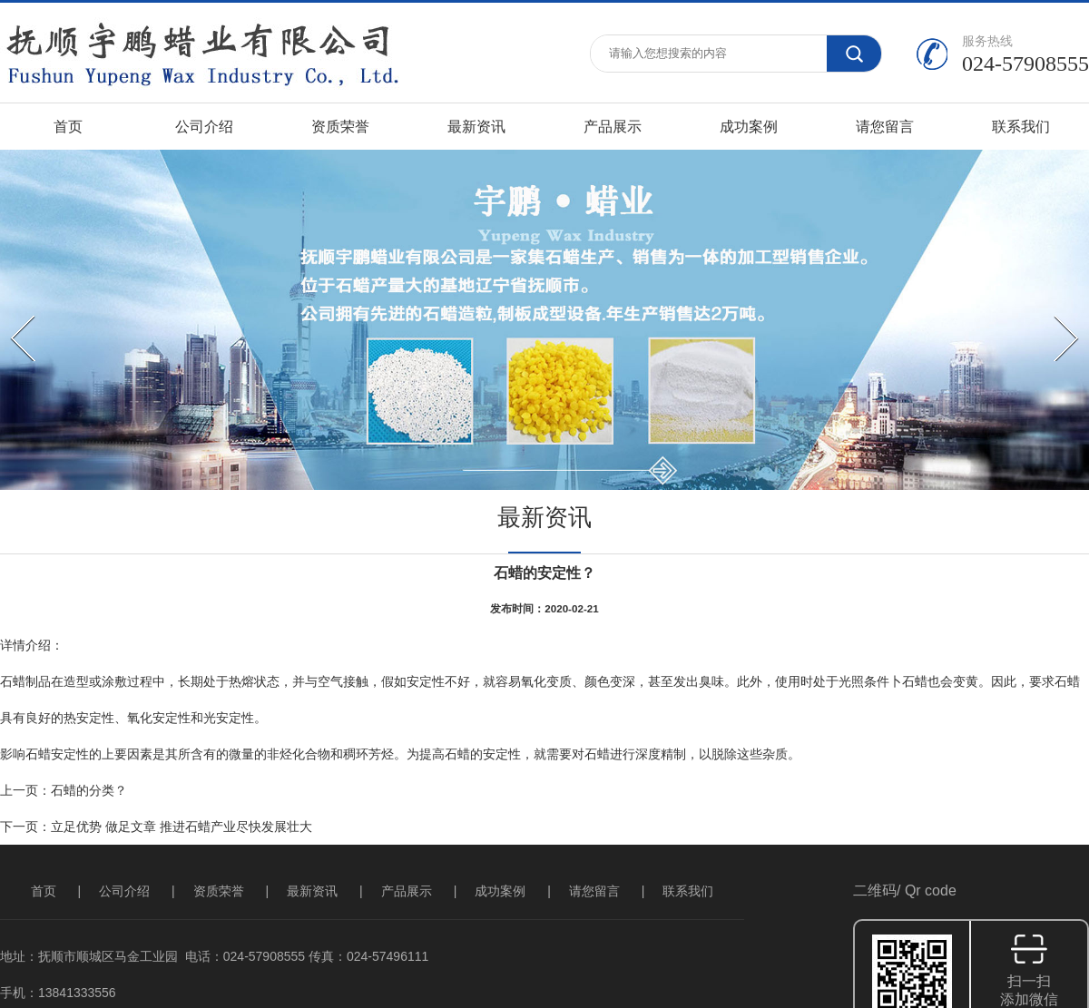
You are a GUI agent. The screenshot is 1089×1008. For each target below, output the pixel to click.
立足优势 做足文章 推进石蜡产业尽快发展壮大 (181, 826)
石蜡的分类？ (89, 790)
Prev (13, 313)
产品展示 (613, 126)
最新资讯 (476, 126)
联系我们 (1021, 126)
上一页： (25, 790)
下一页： (25, 826)
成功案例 (749, 126)
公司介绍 (204, 126)
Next (1057, 313)
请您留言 (885, 126)
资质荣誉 (340, 126)
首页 (68, 126)
